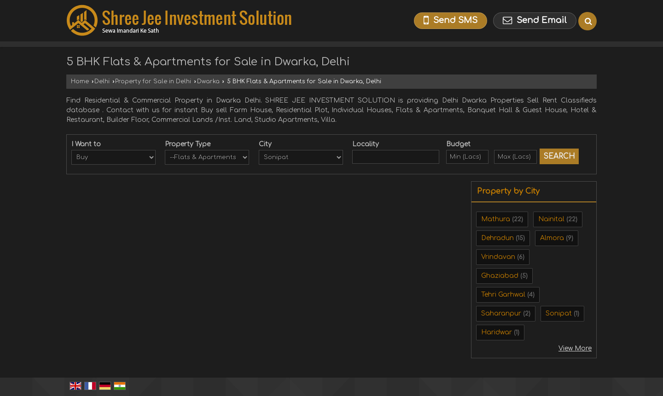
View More (575, 348)
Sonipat (559, 313)
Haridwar (496, 332)
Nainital (551, 219)
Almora (552, 238)
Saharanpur (501, 313)
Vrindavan (498, 256)
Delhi (102, 81)
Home (80, 81)
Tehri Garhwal (503, 294)
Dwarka (208, 81)
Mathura (495, 219)
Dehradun (497, 238)
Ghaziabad (499, 275)
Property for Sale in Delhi (153, 81)
